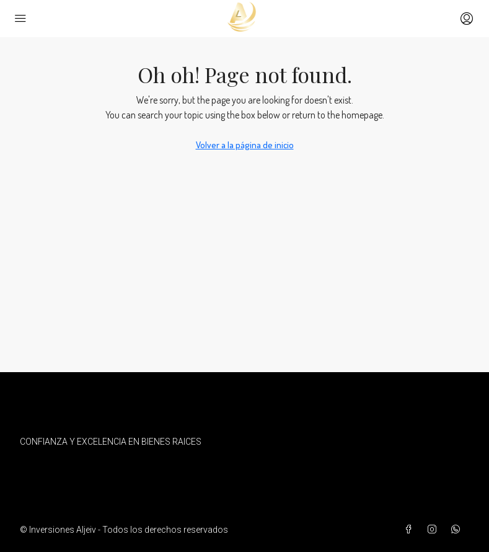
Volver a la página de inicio (245, 145)
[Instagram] (434, 530)
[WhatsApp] (458, 530)
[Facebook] (411, 530)
